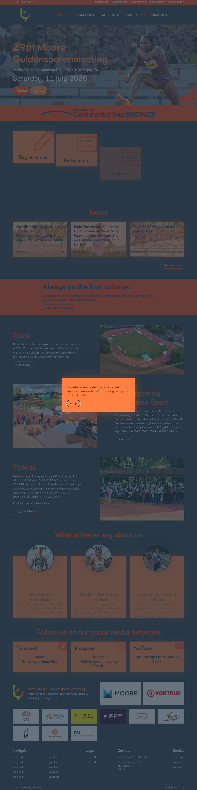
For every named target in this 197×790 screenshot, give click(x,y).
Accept (73, 403)
